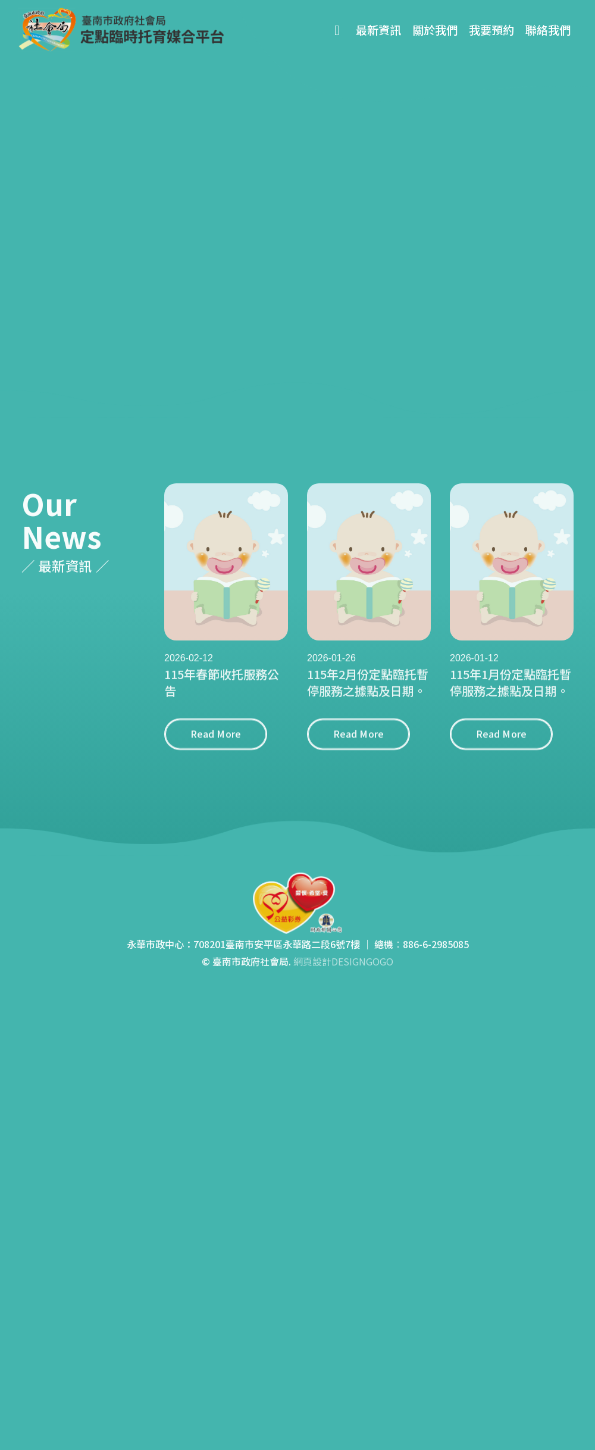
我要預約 (491, 29)
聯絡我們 (548, 29)
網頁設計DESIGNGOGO (343, 975)
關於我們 (435, 29)
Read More (215, 748)
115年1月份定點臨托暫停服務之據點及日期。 (510, 697)
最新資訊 (378, 29)
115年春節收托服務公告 (221, 697)
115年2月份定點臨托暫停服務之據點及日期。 (367, 697)
